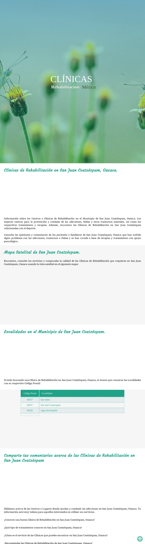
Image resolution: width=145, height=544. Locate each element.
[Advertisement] (72, 195)
